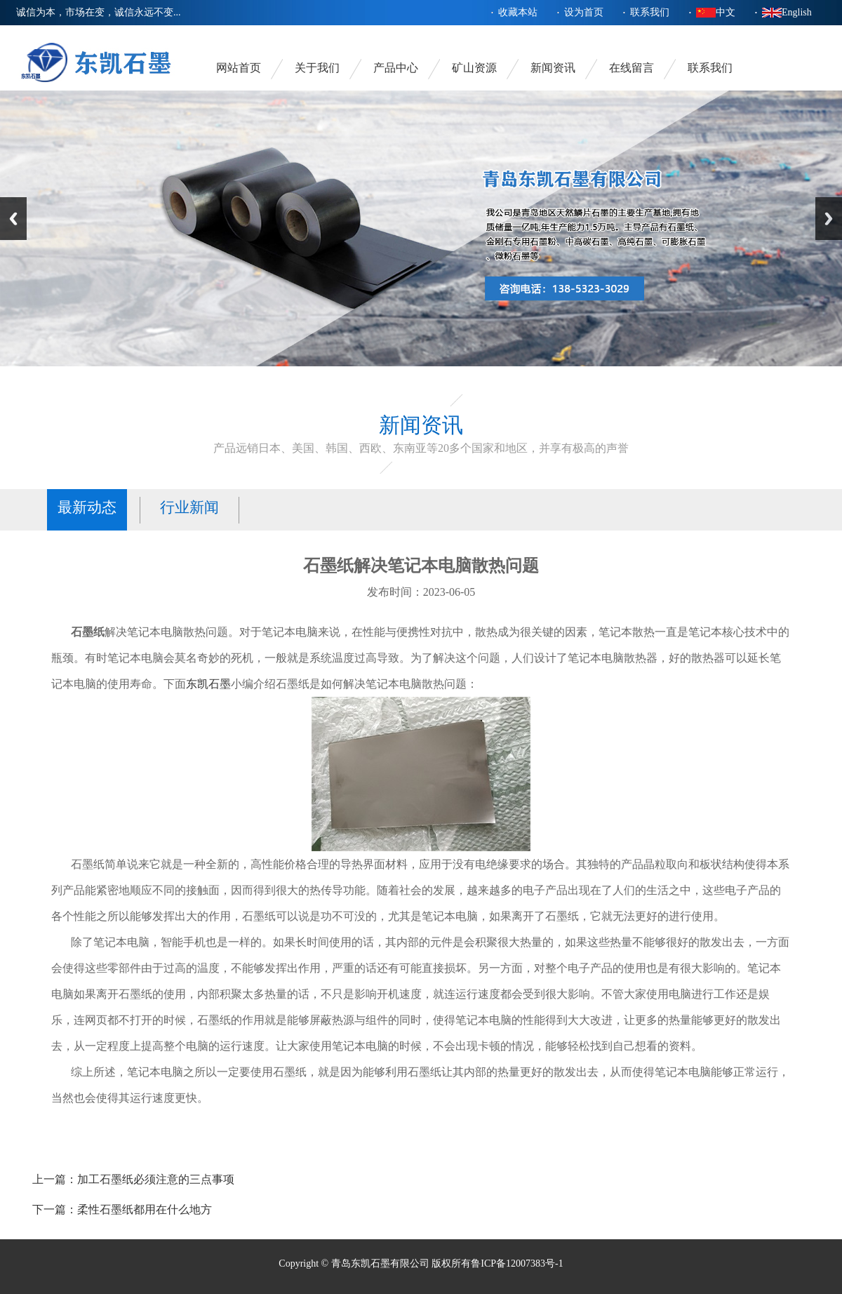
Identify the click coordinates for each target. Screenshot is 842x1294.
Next (828, 218)
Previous (13, 218)
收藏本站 (517, 12)
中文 (725, 12)
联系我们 (649, 12)
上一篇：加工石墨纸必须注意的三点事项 (133, 1179)
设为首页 (583, 12)
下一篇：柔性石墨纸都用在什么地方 (122, 1209)
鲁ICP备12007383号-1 (517, 1263)
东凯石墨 (208, 684)
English (797, 12)
